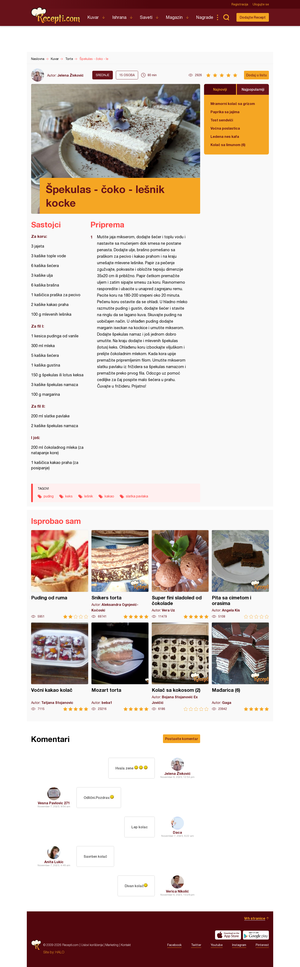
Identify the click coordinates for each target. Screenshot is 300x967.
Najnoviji (220, 89)
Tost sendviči (222, 120)
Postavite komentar (181, 739)
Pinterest (262, 945)
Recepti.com (56, 15)
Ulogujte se (261, 4)
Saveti (146, 17)
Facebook (174, 945)
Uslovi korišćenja (92, 945)
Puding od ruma (59, 574)
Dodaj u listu (256, 75)
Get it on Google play (256, 935)
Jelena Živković (70, 75)
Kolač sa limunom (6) (228, 145)
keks (69, 496)
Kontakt (126, 945)
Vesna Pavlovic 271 (54, 803)
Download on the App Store (228, 935)
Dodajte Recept (253, 17)
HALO (59, 952)
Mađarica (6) (240, 667)
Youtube (217, 945)
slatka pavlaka (137, 496)
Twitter (196, 945)
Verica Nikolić (177, 891)
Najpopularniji (253, 89)
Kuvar (93, 17)
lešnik (88, 496)
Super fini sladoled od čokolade (180, 574)
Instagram (239, 945)
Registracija (239, 4)
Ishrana (119, 17)
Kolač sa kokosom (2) (180, 667)
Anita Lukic (54, 862)
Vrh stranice (254, 918)
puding (49, 496)
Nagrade (204, 17)
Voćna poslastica (225, 128)
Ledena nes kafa (225, 136)
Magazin (174, 17)
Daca (177, 832)
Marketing (111, 945)
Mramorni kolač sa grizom (233, 103)
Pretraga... (226, 17)
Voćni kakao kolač (59, 667)
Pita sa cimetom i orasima (240, 574)
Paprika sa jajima (225, 112)
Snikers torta (119, 574)
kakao (109, 496)
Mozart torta (119, 667)
